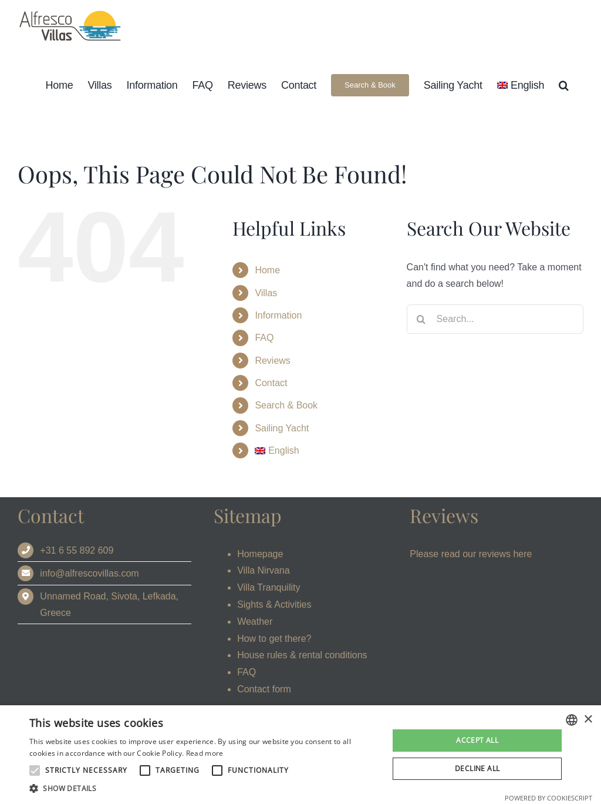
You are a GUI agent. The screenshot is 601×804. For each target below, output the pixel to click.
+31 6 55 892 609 (76, 550)
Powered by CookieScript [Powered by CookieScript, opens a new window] (548, 797)
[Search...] (495, 319)
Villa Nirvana (263, 570)
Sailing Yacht (282, 428)
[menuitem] (521, 85)
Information (278, 315)
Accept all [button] (477, 740)
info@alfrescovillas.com (89, 573)
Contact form (264, 689)
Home (267, 270)
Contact (271, 383)
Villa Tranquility (268, 587)
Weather (254, 622)
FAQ (264, 338)
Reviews (272, 361)
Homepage (260, 554)
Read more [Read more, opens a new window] (205, 753)
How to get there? (274, 639)
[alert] (300, 754)
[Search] (421, 319)
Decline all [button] (477, 768)
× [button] (587, 719)
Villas (266, 293)
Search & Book (286, 405)
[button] (564, 85)
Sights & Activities (274, 604)
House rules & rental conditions (302, 655)
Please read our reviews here (471, 554)
